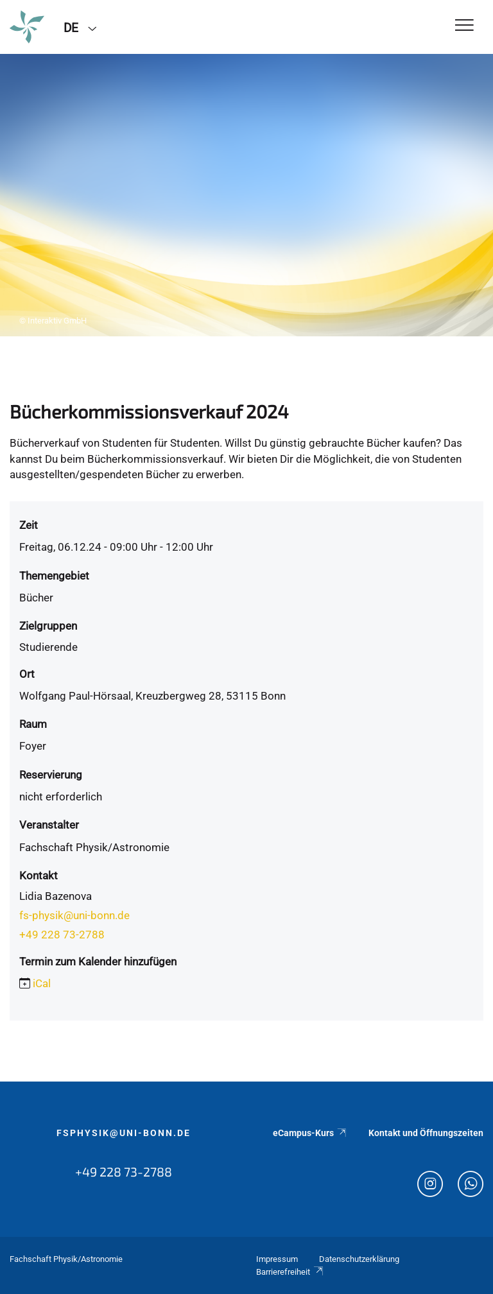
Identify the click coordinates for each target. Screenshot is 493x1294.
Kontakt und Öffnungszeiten (425, 1133)
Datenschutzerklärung (359, 1259)
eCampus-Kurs (310, 1133)
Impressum (277, 1259)
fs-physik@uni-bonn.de (74, 915)
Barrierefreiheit (290, 1272)
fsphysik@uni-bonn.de (123, 1133)
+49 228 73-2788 (62, 934)
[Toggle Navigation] (464, 26)
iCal (42, 983)
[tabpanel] (246, 195)
